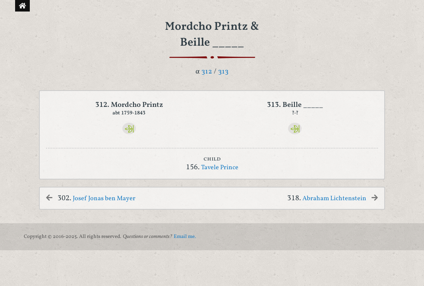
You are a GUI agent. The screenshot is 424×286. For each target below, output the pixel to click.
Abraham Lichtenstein (334, 198)
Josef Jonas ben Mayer (104, 198)
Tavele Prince (219, 167)
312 (206, 72)
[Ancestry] (129, 128)
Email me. (185, 236)
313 (223, 72)
